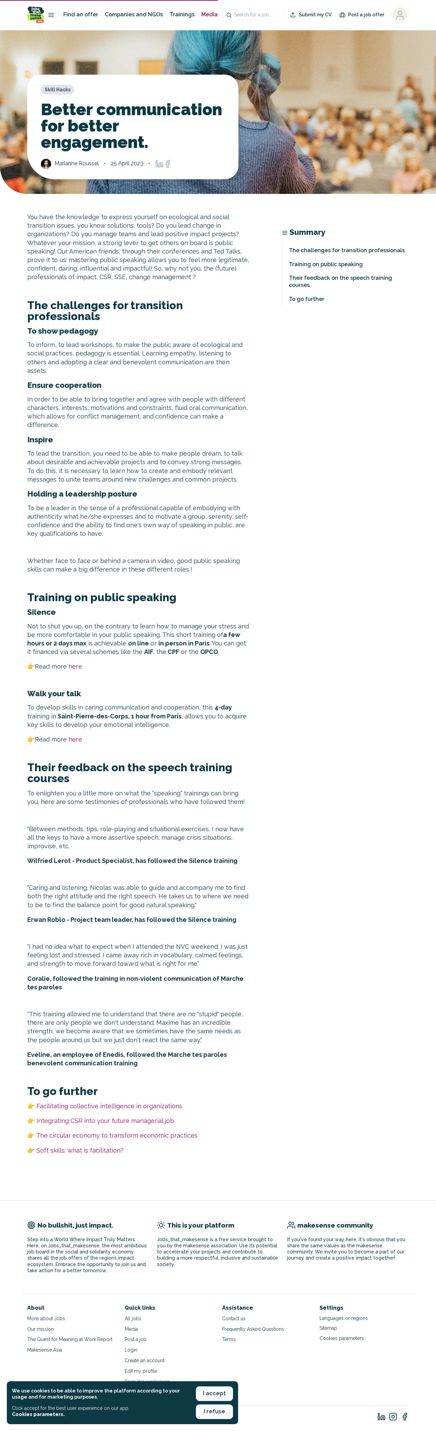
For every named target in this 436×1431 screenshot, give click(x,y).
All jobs (133, 1318)
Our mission (40, 1329)
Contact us (234, 1318)
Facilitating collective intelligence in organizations (109, 1106)
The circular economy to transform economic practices (117, 1135)
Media (209, 14)
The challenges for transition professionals (347, 250)
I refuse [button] (214, 1411)
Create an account (145, 1360)
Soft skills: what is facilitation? (80, 1150)
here (75, 666)
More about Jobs (46, 1318)
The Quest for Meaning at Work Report (69, 1339)
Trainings (182, 14)
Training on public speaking (326, 264)
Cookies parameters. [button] (38, 1414)
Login (131, 1350)
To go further (306, 299)
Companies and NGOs (134, 14)
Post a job (135, 1339)
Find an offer (80, 14)
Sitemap (328, 1328)
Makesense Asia (44, 1350)
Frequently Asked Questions (253, 1329)
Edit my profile (141, 1371)
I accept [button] (214, 1393)
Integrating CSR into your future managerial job (105, 1120)
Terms (229, 1339)
